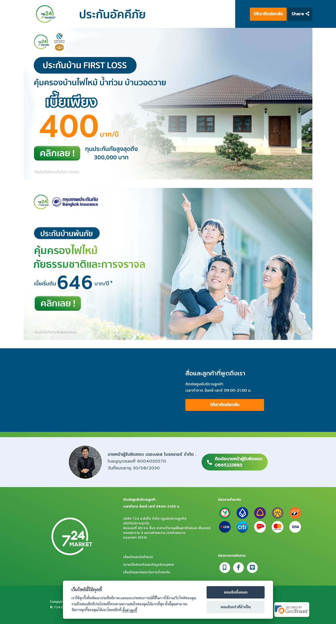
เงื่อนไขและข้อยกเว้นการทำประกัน (146, 572)
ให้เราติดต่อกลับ (268, 14)
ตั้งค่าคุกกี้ (129, 610)
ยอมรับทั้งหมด (236, 592)
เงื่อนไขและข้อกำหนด (138, 557)
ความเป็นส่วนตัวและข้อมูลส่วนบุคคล (148, 564)
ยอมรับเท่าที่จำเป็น (235, 607)
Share (300, 14)
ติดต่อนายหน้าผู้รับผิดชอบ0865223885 (238, 462)
